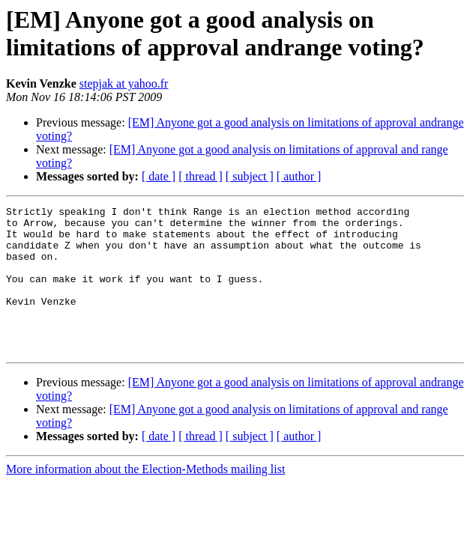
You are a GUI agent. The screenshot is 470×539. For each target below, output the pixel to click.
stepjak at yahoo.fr (124, 83)
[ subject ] (250, 176)
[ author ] (299, 176)
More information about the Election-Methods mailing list (145, 498)
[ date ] (158, 176)
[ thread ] (200, 176)
